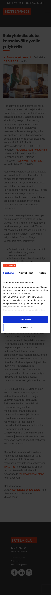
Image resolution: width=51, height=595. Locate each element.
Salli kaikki (25, 319)
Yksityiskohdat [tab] (25, 273)
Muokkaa (26, 327)
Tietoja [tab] (42, 273)
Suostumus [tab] (8, 273)
